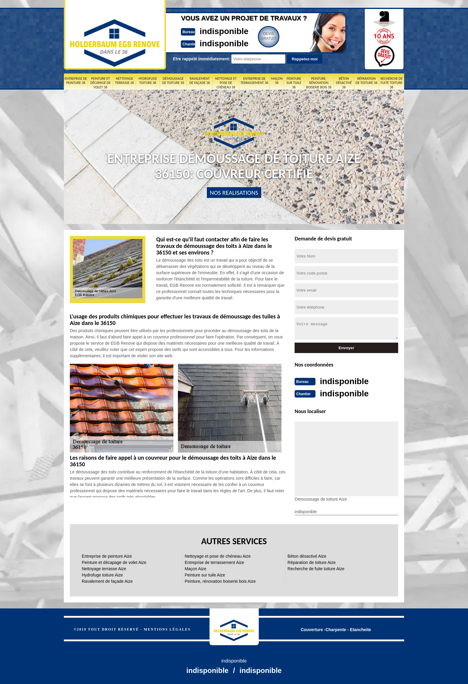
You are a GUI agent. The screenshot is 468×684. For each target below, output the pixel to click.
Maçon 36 (277, 80)
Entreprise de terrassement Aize (214, 561)
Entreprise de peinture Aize (107, 555)
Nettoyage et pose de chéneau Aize (218, 555)
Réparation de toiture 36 (366, 80)
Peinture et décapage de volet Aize (114, 561)
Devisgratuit (262, 36)
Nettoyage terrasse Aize (104, 568)
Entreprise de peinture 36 (76, 80)
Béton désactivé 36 (344, 82)
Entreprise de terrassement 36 (254, 80)
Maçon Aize (195, 568)
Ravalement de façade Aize (107, 580)
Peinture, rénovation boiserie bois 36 (319, 82)
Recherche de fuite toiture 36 (392, 82)
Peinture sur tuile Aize (205, 574)
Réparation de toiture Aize (311, 561)
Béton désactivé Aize (306, 555)
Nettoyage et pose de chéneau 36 (225, 82)
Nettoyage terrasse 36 (124, 80)
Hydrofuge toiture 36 (147, 80)
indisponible (216, 31)
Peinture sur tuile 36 (294, 82)
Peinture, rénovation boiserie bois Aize (220, 580)
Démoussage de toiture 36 (173, 80)
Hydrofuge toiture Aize (102, 574)
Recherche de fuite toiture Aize (315, 568)
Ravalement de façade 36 (199, 80)
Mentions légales (167, 629)
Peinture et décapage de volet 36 (100, 82)
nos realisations (234, 193)
